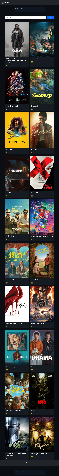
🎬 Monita (6, 2)
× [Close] (56, 471)
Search (50, 18)
